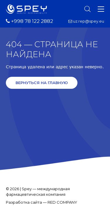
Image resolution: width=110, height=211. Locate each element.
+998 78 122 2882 (29, 21)
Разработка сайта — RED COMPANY (41, 202)
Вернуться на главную (42, 82)
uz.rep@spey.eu (86, 21)
